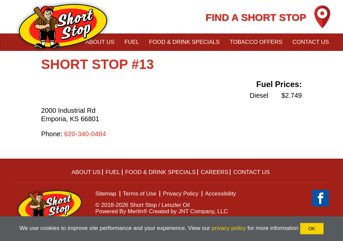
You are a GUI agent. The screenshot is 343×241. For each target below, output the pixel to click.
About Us (86, 172)
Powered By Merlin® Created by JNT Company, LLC (161, 211)
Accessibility (220, 193)
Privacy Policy (180, 193)
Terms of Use (139, 193)
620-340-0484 (85, 134)
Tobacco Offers (256, 42)
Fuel (131, 42)
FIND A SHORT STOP (255, 17)
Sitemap (105, 193)
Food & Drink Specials (184, 42)
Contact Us (310, 42)
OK (311, 228)
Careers (214, 172)
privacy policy (229, 228)
